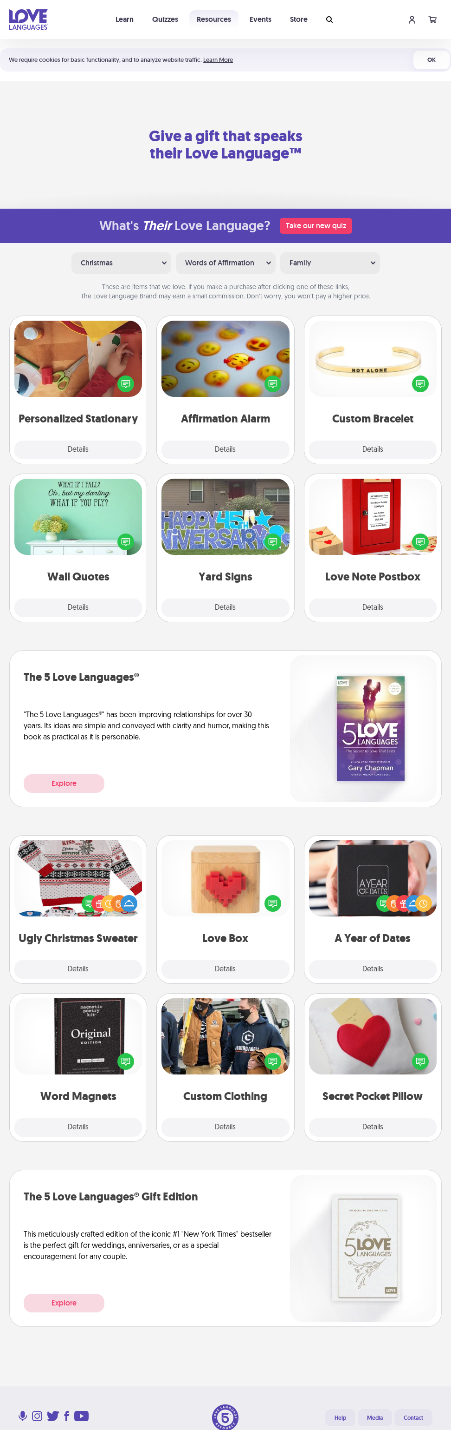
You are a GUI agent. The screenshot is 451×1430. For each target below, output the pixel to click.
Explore (64, 783)
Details (78, 450)
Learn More (218, 60)
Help (340, 1418)
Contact (413, 1418)
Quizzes (165, 19)
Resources (214, 19)
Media (375, 1418)
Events (260, 19)
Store (299, 19)
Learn (125, 19)
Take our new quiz (316, 226)
